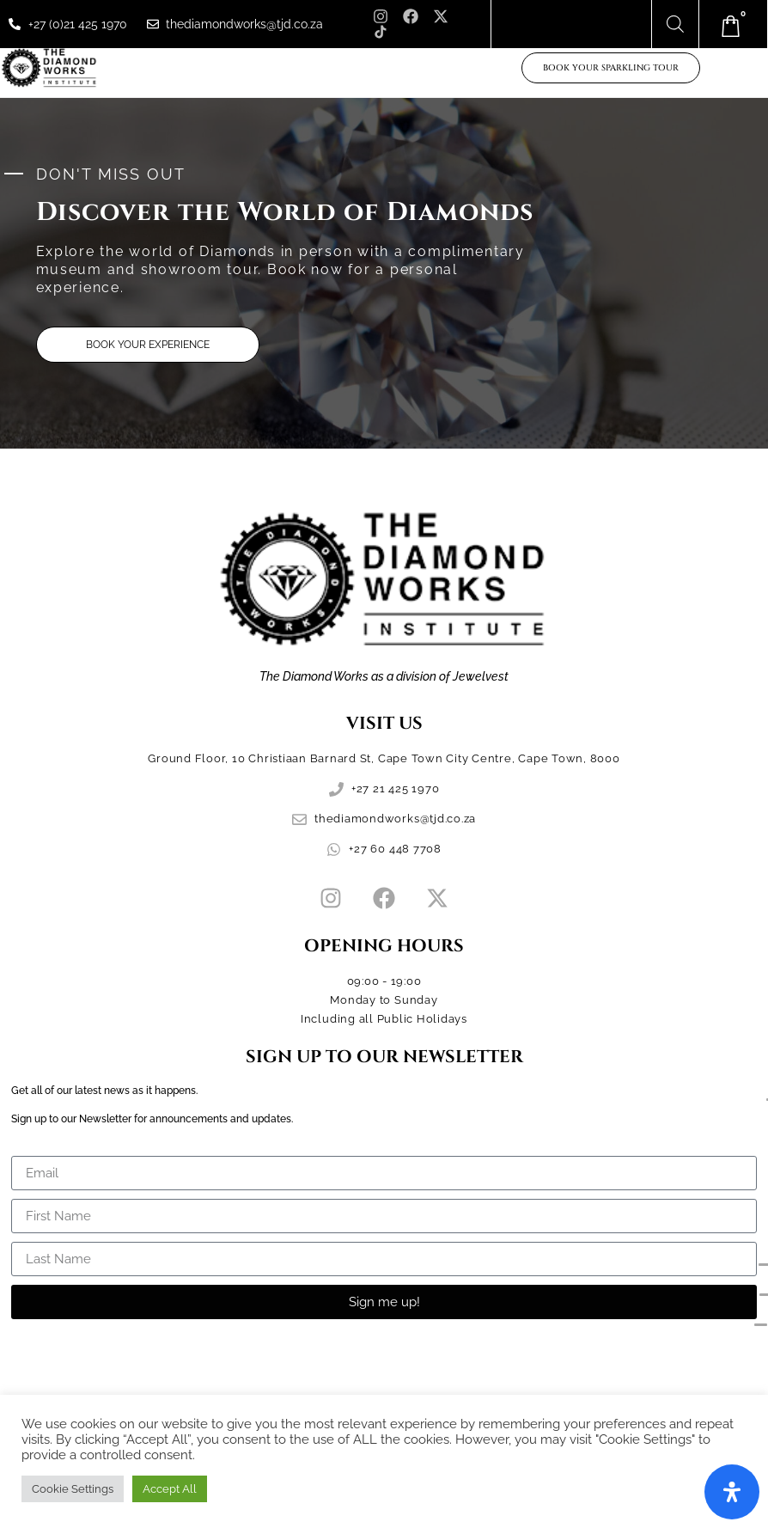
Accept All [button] (170, 1488)
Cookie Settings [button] (72, 1488)
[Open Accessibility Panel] (731, 1491)
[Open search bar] (675, 24)
